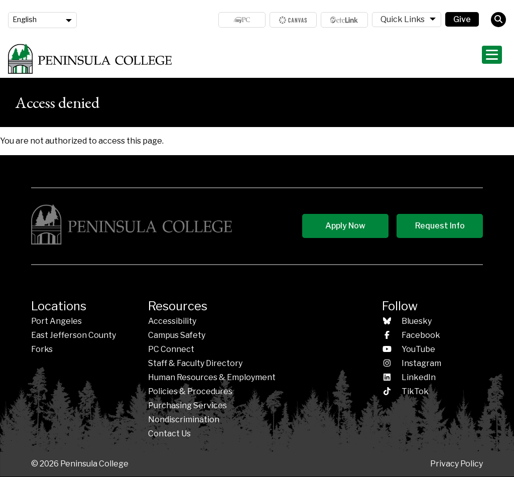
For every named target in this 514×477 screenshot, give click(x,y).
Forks (42, 349)
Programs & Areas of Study (314, 58)
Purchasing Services (187, 405)
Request (440, 225)
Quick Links (402, 19)
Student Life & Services (411, 58)
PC (171, 349)
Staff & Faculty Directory (195, 363)
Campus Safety (176, 335)
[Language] (42, 20)
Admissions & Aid (227, 58)
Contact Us (169, 433)
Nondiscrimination (183, 419)
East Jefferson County (73, 335)
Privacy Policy (456, 463)
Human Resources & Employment (212, 377)
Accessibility (172, 321)
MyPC (242, 20)
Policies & (190, 391)
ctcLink (344, 20)
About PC (482, 58)
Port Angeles (56, 321)
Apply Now (345, 225)
